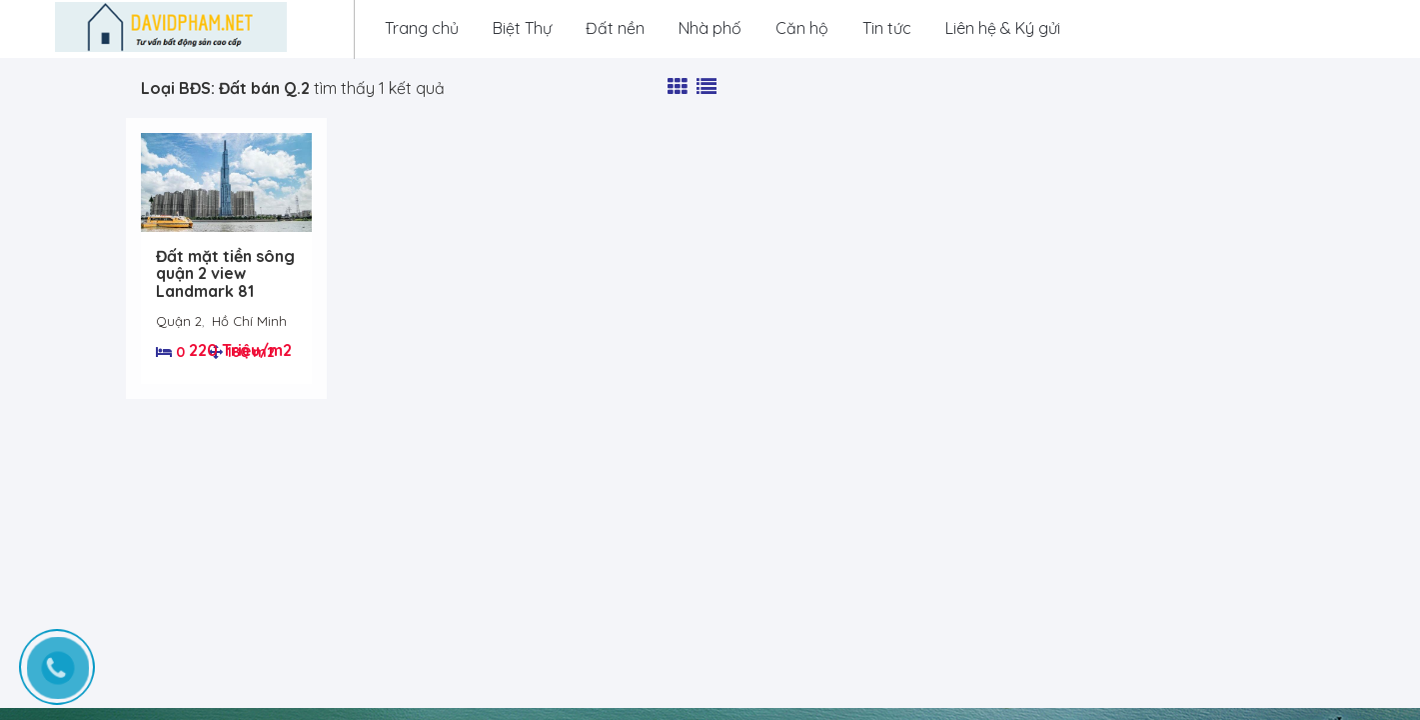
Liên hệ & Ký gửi (1002, 28)
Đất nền (615, 28)
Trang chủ (422, 28)
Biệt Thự (522, 28)
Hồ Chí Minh (249, 321)
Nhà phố (710, 28)
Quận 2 (179, 321)
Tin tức (886, 28)
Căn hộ (801, 28)
